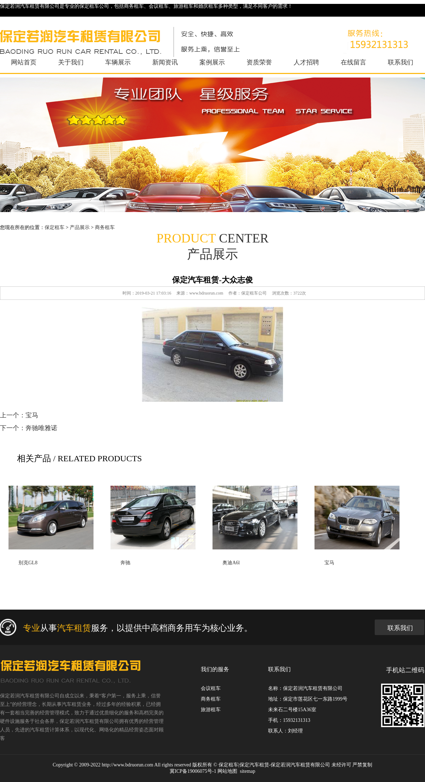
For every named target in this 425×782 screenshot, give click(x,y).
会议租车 (211, 688)
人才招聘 (306, 62)
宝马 (32, 415)
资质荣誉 (259, 62)
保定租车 (54, 227)
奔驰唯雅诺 (41, 428)
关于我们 (71, 62)
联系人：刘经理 (285, 731)
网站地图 (227, 771)
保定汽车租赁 (254, 764)
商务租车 (105, 227)
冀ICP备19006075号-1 (193, 771)
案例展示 (212, 62)
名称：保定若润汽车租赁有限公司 (305, 688)
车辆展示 (118, 62)
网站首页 (23, 62)
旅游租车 (211, 709)
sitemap (247, 771)
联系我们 (400, 62)
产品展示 (80, 227)
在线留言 (353, 62)
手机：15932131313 (289, 720)
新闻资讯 (165, 62)
